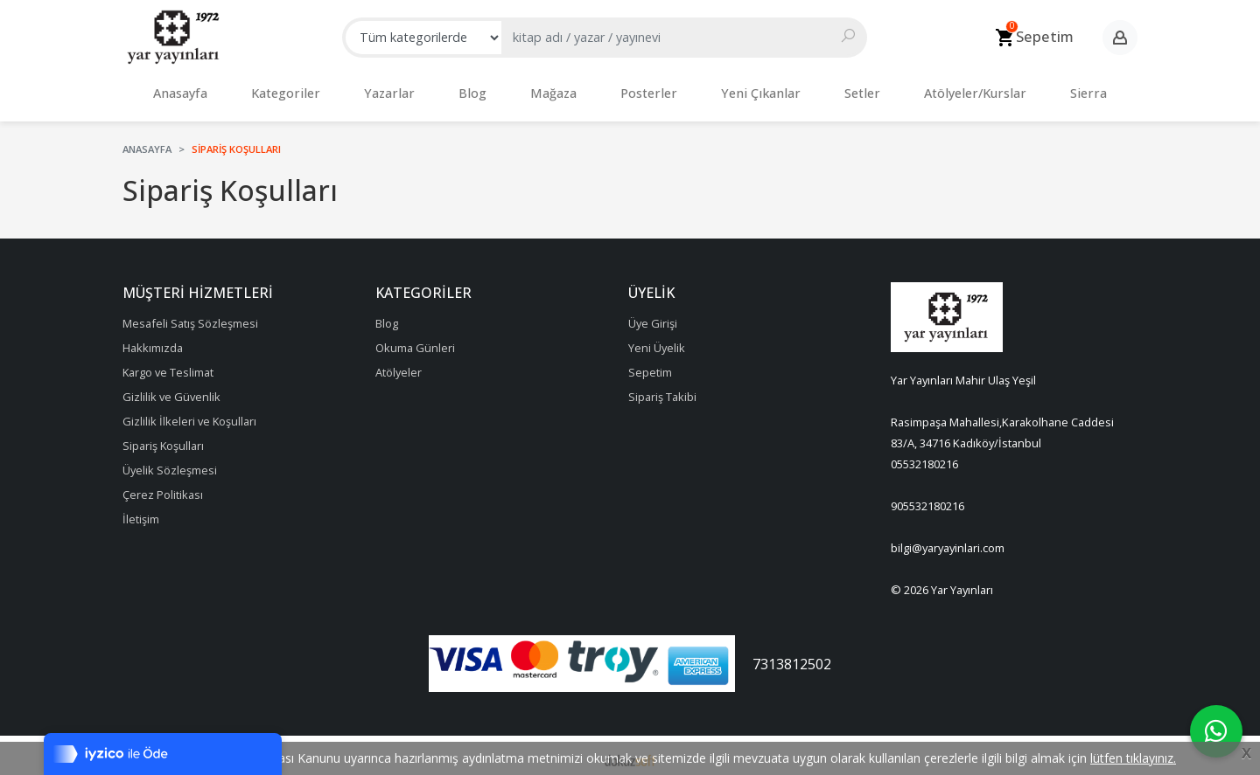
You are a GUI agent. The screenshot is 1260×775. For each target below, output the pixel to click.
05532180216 (924, 455)
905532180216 (927, 497)
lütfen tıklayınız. (1133, 758)
